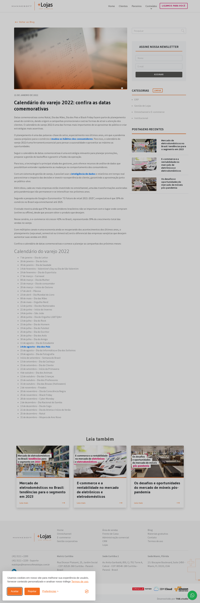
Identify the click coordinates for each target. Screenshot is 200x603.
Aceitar (15, 591)
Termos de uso (79, 581)
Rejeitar (32, 591)
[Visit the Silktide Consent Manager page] (86, 591)
